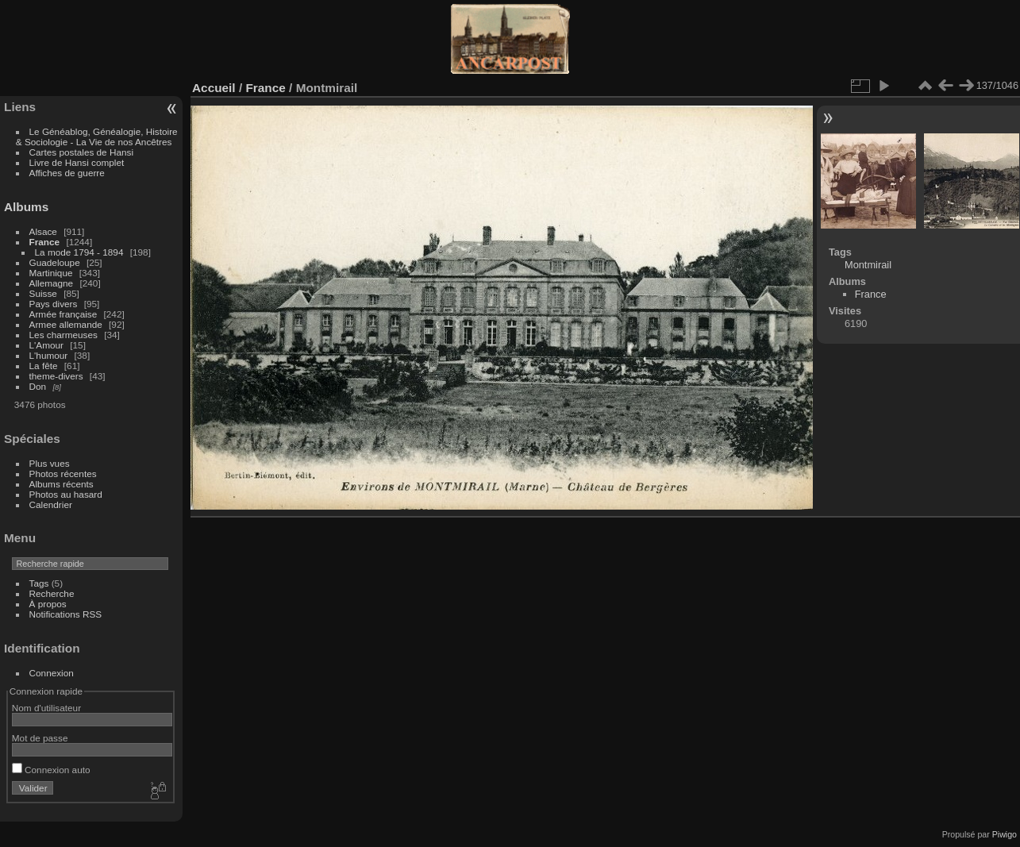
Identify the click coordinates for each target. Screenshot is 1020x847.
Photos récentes (63, 473)
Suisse (43, 293)
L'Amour (46, 345)
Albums (26, 207)
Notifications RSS (65, 614)
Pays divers (53, 303)
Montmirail (868, 265)
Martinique (51, 273)
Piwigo (1004, 834)
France (44, 242)
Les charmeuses (63, 334)
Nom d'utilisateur (46, 708)
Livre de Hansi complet (77, 162)
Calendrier (50, 504)
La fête (43, 365)
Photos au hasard (65, 494)
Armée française (63, 314)
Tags (39, 583)
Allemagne (51, 283)
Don (38, 386)
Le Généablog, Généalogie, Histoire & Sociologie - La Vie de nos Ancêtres (97, 136)
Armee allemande (65, 324)
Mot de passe (40, 738)
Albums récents (61, 484)
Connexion (51, 673)
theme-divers (56, 376)
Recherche (52, 593)
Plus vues (49, 463)
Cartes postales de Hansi (81, 152)
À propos (48, 604)
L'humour (48, 355)
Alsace (43, 231)
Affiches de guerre (67, 172)
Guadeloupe (54, 262)
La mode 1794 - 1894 (79, 252)
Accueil (214, 87)
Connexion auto (51, 769)
